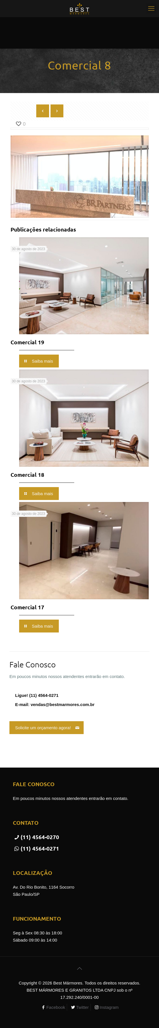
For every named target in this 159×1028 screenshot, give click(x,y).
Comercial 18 (27, 474)
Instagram (109, 1007)
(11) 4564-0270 (36, 837)
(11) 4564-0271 (36, 848)
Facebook (55, 1007)
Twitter (82, 1007)
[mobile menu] (151, 8)
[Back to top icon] (80, 968)
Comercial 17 (27, 607)
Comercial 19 (27, 342)
